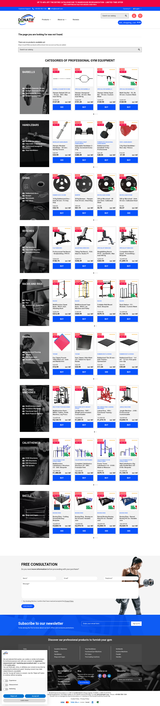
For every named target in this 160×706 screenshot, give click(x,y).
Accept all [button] (35, 696)
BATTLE (27, 495)
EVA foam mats (29, 357)
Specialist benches (31, 252)
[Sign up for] (139, 680)
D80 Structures (29, 461)
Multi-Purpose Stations (32, 414)
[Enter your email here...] (127, 680)
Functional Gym (29, 411)
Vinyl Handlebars (30, 150)
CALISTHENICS (31, 442)
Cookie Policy (75, 699)
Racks (26, 300)
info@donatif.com (57, 9)
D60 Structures (29, 463)
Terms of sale (62, 676)
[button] (46, 20)
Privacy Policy (68, 601)
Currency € (127, 9)
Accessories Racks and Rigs (32, 306)
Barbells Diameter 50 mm (33, 91)
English (137, 9)
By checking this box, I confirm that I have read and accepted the (48, 601)
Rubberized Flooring (31, 352)
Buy (84, 107)
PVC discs (27, 201)
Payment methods (64, 679)
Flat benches (28, 247)
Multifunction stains (31, 406)
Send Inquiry (27, 606)
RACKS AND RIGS (32, 283)
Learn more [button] (24, 700)
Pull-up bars (28, 466)
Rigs (25, 303)
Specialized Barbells (31, 93)
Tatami (26, 355)
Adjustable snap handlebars (34, 144)
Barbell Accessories (31, 96)
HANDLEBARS (30, 125)
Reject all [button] (14, 696)
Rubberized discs (30, 193)
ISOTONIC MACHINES (28, 391)
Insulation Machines (31, 409)
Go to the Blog (84, 682)
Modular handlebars (31, 141)
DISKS (25, 178)
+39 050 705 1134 (40, 9)
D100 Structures (30, 458)
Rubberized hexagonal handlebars (32, 147)
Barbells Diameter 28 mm (33, 88)
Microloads (28, 198)
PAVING (26, 336)
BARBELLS (28, 72)
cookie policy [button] (11, 665)
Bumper (26, 196)
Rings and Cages (30, 515)
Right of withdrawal (64, 684)
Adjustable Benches (31, 250)
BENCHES (28, 230)
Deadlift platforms (30, 360)
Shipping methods (64, 681)
